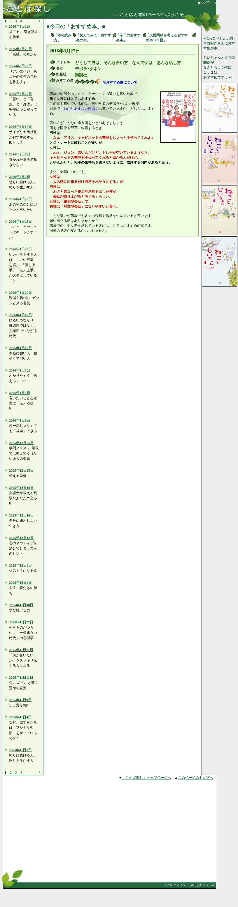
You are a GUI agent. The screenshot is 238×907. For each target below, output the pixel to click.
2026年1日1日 (19, 420)
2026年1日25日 (20, 222)
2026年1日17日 (20, 315)
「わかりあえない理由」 (79, 109)
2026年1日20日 (20, 293)
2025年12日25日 (21, 443)
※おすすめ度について (119, 82)
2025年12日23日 (21, 470)
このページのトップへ (195, 778)
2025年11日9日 (20, 700)
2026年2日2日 (19, 177)
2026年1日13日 (20, 348)
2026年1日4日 (19, 393)
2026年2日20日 (20, 94)
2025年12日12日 (21, 538)
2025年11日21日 (21, 650)
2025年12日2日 (20, 583)
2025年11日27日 (21, 622)
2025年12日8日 (20, 565)
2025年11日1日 (20, 750)
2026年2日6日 (19, 154)
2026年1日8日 (19, 370)
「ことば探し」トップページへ (146, 778)
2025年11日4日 (20, 717)
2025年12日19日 (21, 488)
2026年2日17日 (20, 127)
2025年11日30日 (21, 605)
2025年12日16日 (21, 515)
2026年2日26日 (20, 49)
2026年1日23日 (20, 249)
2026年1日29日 (20, 199)
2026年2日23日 (20, 66)
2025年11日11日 (21, 678)
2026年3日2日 (19, 26)
